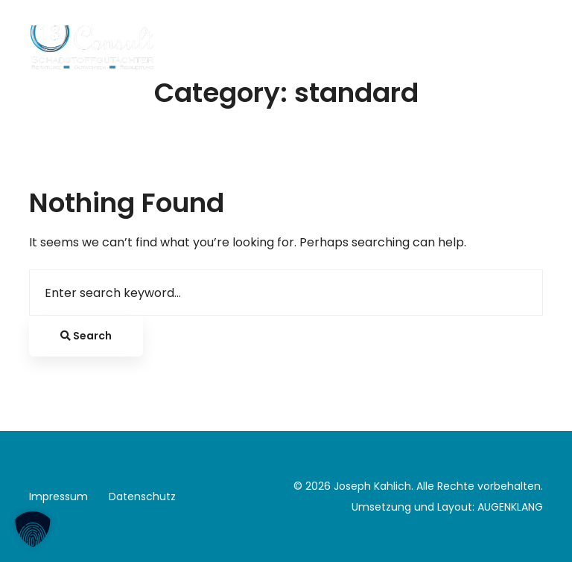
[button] (33, 529)
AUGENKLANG (510, 506)
